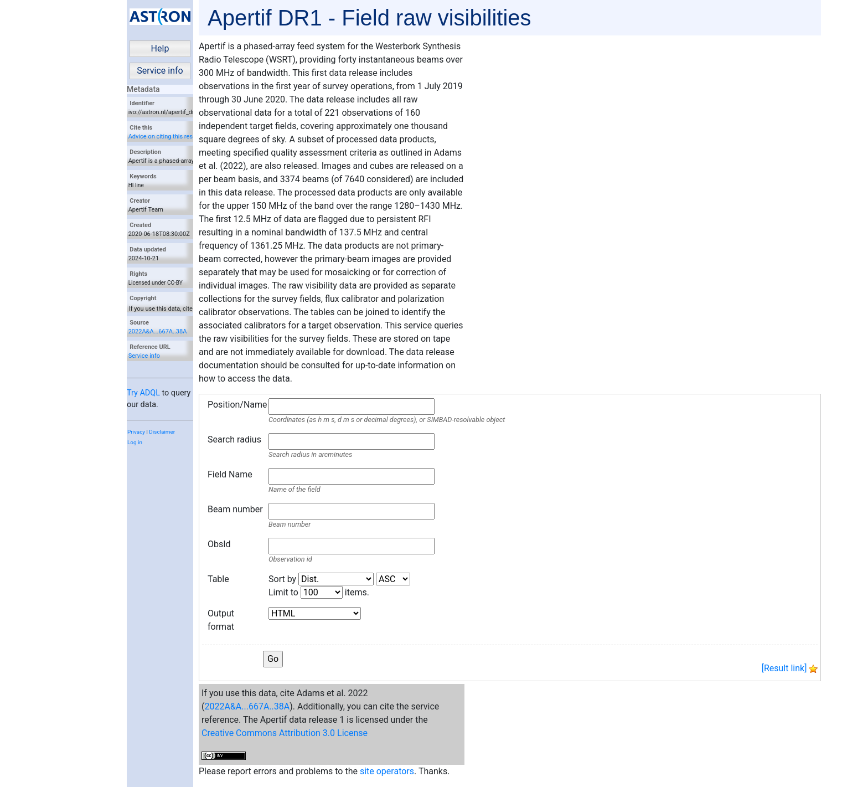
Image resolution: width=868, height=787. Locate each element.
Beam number (235, 509)
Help (160, 48)
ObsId (219, 544)
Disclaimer (162, 432)
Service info (160, 70)
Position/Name (235, 404)
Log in (134, 442)
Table (218, 579)
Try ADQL (143, 393)
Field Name (230, 474)
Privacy (136, 432)
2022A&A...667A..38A (157, 331)
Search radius (234, 439)
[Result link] (784, 668)
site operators (387, 771)
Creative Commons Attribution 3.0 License (285, 733)
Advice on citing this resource (168, 136)
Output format (221, 620)
